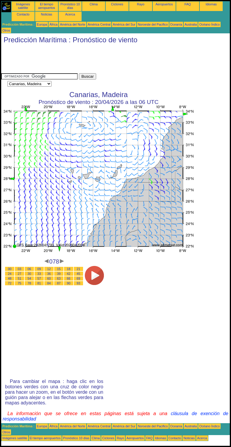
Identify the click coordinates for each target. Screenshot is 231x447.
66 (69, 278)
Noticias (46, 14)
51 (19, 278)
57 (39, 278)
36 (49, 273)
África (53, 24)
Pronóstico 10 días (70, 6)
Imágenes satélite (23, 6)
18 (69, 269)
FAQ (188, 4)
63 (59, 278)
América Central (99, 24)
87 (59, 283)
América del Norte (72, 24)
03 (19, 269)
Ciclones (117, 4)
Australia (191, 24)
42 (69, 273)
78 (29, 283)
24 (10, 273)
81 (39, 283)
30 (29, 273)
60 (49, 278)
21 (78, 269)
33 (39, 273)
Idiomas (211, 4)
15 (59, 269)
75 (19, 283)
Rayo (140, 4)
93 (78, 283)
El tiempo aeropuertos (46, 6)
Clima (94, 4)
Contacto (23, 14)
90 (69, 283)
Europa (42, 24)
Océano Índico (209, 24)
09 (39, 269)
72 (10, 283)
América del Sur (124, 24)
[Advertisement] (109, 59)
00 (10, 269)
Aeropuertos (164, 4)
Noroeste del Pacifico (153, 24)
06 (29, 269)
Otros (6, 30)
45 (78, 273)
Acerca (70, 14)
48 (10, 278)
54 (29, 278)
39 (59, 273)
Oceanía (176, 24)
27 (19, 273)
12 (49, 269)
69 (78, 278)
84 (49, 283)
